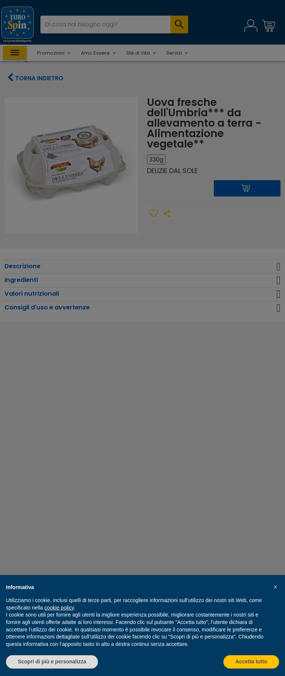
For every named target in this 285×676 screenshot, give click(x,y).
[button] (275, 587)
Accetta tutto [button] (251, 661)
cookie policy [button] (59, 608)
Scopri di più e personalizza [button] (52, 661)
